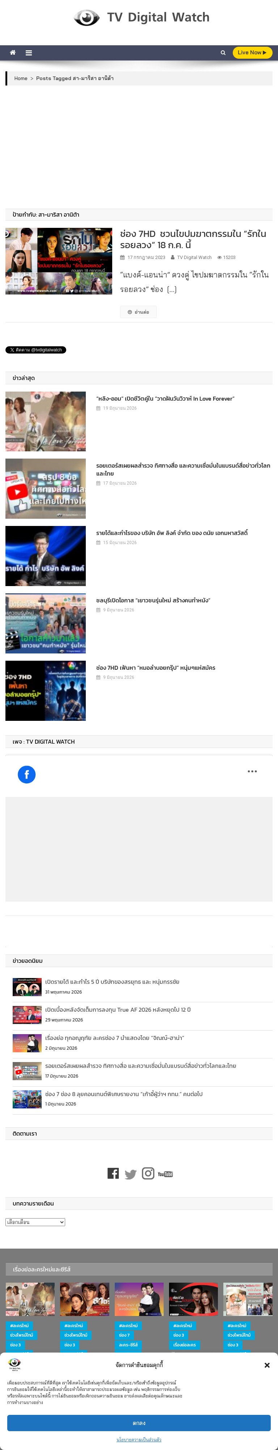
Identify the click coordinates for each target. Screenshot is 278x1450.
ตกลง (139, 1423)
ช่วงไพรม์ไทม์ (21, 1335)
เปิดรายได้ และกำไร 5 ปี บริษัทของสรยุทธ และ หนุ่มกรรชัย (112, 981)
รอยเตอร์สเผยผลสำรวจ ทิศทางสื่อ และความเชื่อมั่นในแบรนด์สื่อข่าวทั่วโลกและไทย (183, 469)
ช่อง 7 (124, 1335)
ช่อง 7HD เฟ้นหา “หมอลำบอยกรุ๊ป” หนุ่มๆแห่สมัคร (155, 668)
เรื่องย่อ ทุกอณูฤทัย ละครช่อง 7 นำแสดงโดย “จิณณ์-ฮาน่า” (114, 1037)
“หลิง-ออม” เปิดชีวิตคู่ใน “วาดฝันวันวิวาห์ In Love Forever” (165, 398)
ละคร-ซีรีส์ (128, 1345)
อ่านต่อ (138, 312)
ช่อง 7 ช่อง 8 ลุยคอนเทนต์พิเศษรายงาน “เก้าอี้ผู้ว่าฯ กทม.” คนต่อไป (124, 1094)
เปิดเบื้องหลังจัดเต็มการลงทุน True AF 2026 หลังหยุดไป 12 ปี (118, 1009)
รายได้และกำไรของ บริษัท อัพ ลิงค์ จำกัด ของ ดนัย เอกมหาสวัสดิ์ (172, 533)
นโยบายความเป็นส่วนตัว (139, 1439)
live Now (252, 52)
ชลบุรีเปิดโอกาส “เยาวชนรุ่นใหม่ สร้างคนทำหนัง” (153, 600)
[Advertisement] (139, 147)
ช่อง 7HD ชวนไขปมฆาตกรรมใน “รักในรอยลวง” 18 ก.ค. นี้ (193, 239)
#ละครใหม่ (19, 1325)
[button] (267, 1365)
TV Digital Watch (194, 257)
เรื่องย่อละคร (184, 1345)
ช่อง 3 (15, 1345)
